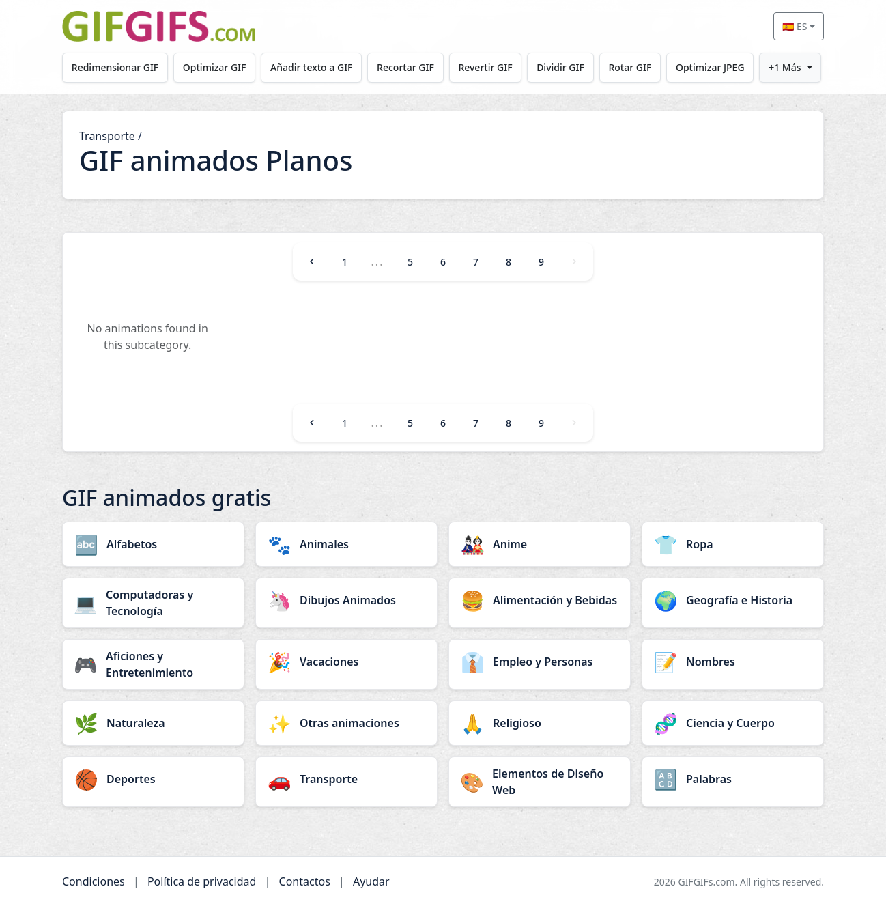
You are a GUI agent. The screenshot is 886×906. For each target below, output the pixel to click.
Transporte (107, 135)
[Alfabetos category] (153, 544)
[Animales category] (346, 544)
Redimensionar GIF (115, 67)
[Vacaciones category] (346, 661)
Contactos (304, 881)
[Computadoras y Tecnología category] (153, 602)
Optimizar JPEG (710, 67)
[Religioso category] (539, 723)
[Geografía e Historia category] (732, 600)
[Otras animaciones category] (346, 723)
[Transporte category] (346, 779)
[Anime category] (539, 544)
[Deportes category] (153, 779)
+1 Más (785, 67)
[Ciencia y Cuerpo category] (732, 723)
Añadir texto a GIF (311, 67)
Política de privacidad (202, 881)
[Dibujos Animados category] (346, 600)
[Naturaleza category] (153, 723)
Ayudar (371, 881)
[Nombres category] (732, 661)
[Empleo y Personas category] (539, 661)
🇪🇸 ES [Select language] (794, 26)
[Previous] (312, 261)
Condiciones (93, 881)
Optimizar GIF (214, 67)
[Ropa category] (732, 544)
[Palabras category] (732, 779)
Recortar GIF (405, 67)
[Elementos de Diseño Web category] (539, 781)
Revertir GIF (485, 67)
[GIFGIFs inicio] (158, 26)
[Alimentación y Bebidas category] (539, 600)
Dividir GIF (560, 67)
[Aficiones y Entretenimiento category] (153, 664)
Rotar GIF (629, 67)
